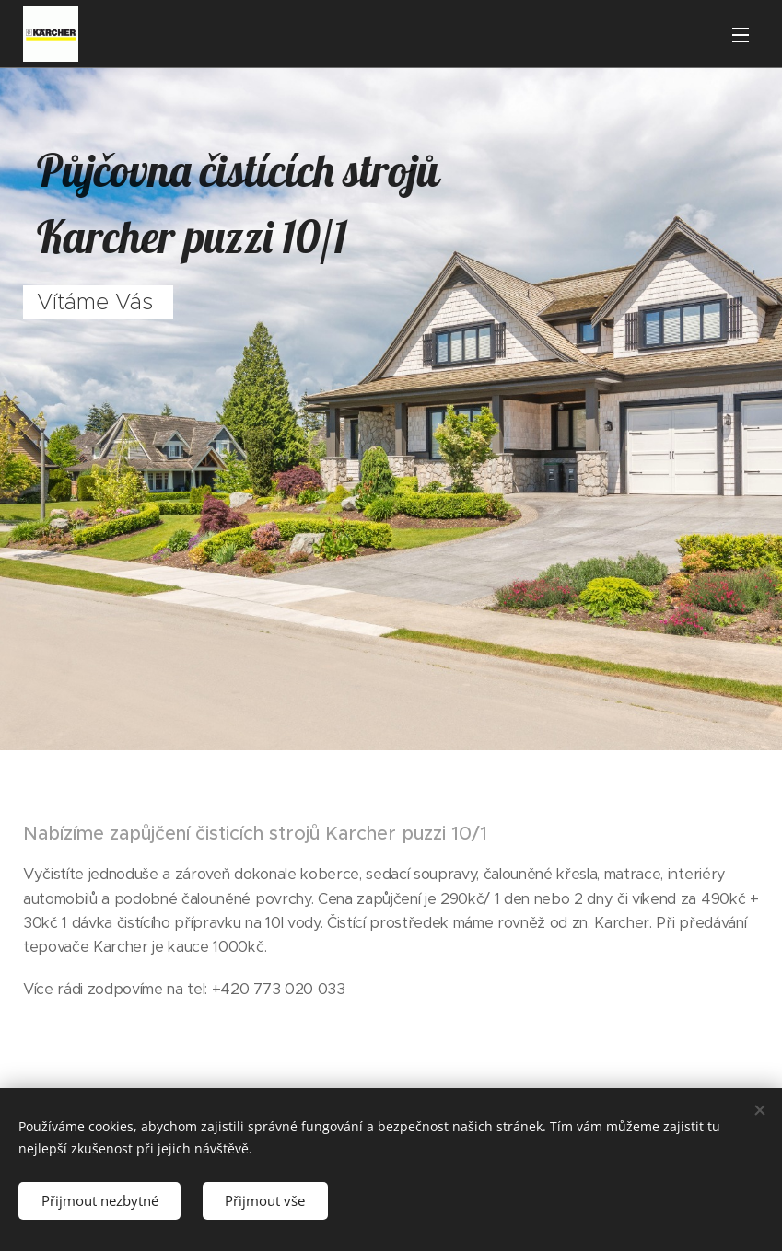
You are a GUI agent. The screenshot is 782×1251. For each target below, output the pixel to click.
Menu (740, 35)
